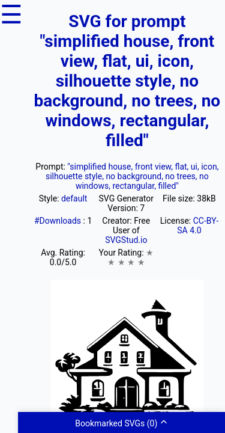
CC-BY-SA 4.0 (197, 225)
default (74, 198)
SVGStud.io (126, 240)
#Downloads (58, 221)
